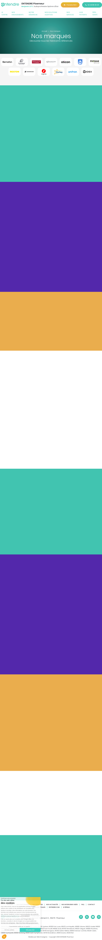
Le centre (4, 13)
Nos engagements (17, 13)
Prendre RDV (70, 5)
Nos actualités (52, 904)
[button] (4, 936)
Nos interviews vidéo (70, 904)
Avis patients (83, 13)
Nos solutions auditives (51, 13)
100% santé (94, 13)
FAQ (82, 904)
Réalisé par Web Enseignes (37, 937)
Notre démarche (33, 13)
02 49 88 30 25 (92, 5)
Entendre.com (54, 907)
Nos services (70, 13)
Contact (91, 904)
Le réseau (66, 907)
